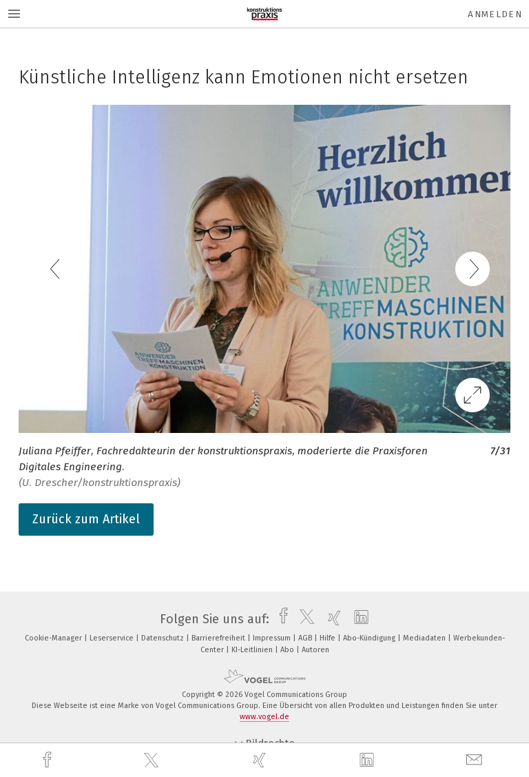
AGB (306, 638)
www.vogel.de (264, 716)
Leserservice (113, 638)
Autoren (315, 649)
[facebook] (48, 760)
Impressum (273, 638)
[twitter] (153, 760)
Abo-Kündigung (370, 638)
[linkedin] (368, 760)
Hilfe (329, 638)
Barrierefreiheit (219, 638)
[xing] (261, 760)
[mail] (476, 760)
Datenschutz (163, 638)
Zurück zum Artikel (86, 519)
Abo (288, 649)
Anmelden (495, 14)
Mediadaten (425, 638)
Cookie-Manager (54, 638)
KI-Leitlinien (253, 649)
